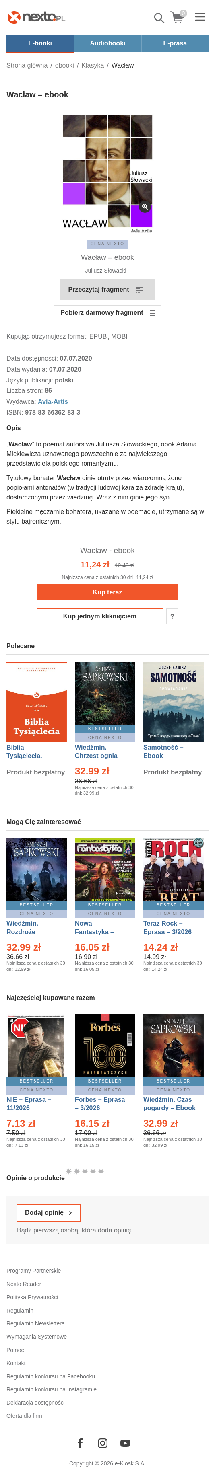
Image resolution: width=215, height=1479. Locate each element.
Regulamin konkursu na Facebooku (50, 1376)
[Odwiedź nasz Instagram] (102, 1443)
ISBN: (15, 412)
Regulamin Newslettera (35, 1323)
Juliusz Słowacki (105, 270)
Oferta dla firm (24, 1416)
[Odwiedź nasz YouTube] (125, 1443)
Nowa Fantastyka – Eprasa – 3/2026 (99, 932)
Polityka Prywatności (32, 1297)
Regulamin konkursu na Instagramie (51, 1389)
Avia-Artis (53, 401)
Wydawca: (22, 401)
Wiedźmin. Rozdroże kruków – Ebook (31, 932)
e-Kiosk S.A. (130, 1463)
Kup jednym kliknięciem (99, 616)
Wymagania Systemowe (36, 1336)
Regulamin (19, 1310)
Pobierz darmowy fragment (101, 312)
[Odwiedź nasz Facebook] (80, 1443)
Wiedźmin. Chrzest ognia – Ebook (99, 756)
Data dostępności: (33, 358)
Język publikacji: (30, 380)
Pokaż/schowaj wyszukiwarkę (160, 18)
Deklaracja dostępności (35, 1402)
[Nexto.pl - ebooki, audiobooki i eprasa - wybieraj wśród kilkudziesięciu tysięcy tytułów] (36, 17)
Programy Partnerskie (33, 1270)
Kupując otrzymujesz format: (47, 336)
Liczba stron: (25, 390)
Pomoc (15, 1350)
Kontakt (15, 1363)
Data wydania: (27, 369)
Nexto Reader (23, 1284)
